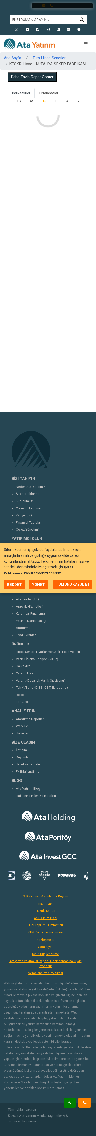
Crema (31, 1121)
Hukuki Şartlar (45, 911)
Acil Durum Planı (45, 918)
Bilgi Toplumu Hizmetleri (45, 925)
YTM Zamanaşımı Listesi (45, 932)
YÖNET (38, 584)
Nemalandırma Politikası (45, 973)
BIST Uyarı (45, 904)
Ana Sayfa (12, 58)
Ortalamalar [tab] (48, 93)
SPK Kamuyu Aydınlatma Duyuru (45, 896)
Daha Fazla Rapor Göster (32, 77)
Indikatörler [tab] (21, 93)
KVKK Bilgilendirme (45, 954)
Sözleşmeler (46, 940)
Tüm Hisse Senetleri (49, 58)
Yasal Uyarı (46, 947)
